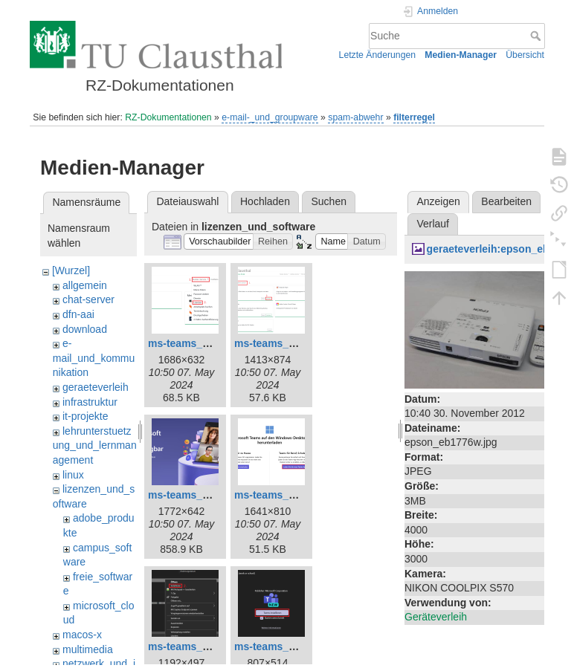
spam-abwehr (355, 117)
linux (73, 475)
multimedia (87, 649)
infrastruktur (89, 402)
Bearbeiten (506, 201)
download (84, 329)
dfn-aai (78, 314)
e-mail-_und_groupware (269, 117)
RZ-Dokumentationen (168, 117)
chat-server (88, 299)
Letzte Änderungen (377, 55)
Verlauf (432, 224)
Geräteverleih (435, 617)
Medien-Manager (461, 55)
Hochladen (265, 201)
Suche (537, 35)
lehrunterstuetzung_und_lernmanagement (95, 445)
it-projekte (85, 416)
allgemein (84, 285)
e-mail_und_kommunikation (94, 357)
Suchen (329, 201)
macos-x (82, 635)
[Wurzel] (71, 270)
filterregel (414, 117)
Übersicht (525, 55)
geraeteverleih (95, 387)
